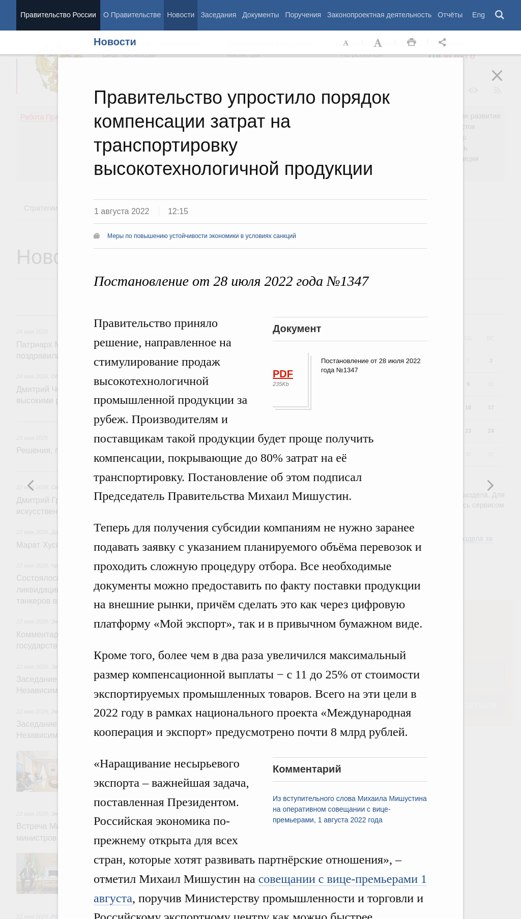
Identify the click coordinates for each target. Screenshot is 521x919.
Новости (180, 15)
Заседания (218, 15)
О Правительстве (132, 15)
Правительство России (58, 15)
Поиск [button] (500, 15)
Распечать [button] (411, 43)
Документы (260, 15)
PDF (283, 373)
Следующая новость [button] (31, 485)
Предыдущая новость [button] (490, 485)
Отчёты (450, 15)
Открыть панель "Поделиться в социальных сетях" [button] (444, 43)
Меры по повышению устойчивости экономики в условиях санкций (201, 236)
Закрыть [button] (504, 82)
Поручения (303, 15)
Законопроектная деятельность (379, 15)
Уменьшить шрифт (346, 43)
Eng (478, 15)
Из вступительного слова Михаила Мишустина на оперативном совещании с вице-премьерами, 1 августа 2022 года (350, 809)
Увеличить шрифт (379, 43)
